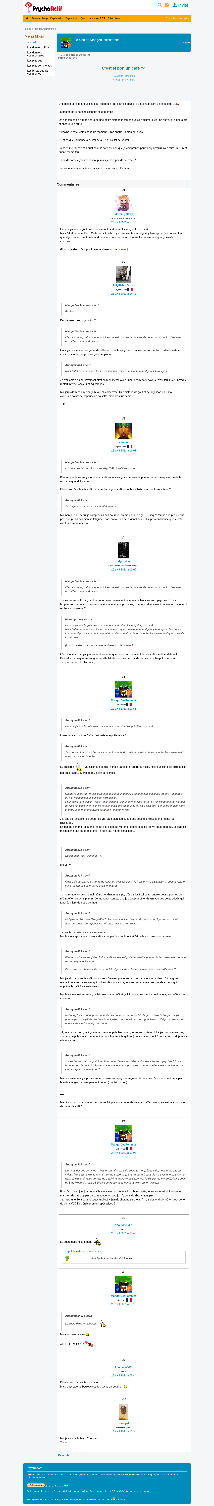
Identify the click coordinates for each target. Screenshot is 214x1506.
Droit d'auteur (33, 1491)
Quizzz (84, 18)
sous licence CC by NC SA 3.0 (114, 1491)
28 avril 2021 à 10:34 (123, 1431)
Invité (179, 5)
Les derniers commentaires (35, 54)
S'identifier (171, 18)
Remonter (64, 1455)
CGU (98, 1499)
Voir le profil (184, 42)
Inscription (184, 18)
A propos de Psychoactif (56, 1499)
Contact (107, 1499)
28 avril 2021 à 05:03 (123, 1152)
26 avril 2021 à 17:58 (123, 708)
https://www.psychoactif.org (81, 1491)
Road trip (130, 76)
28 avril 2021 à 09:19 (123, 1304)
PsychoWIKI (56, 18)
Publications (114, 18)
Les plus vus (34, 60)
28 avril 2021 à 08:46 (123, 1233)
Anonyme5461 (124, 1225)
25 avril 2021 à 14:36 (123, 293)
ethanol (124, 442)
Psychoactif (59, 1491)
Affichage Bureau (35, 1499)
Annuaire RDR (97, 18)
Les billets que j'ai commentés (37, 72)
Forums (36, 18)
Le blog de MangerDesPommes (97, 40)
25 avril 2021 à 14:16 (123, 222)
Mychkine (124, 561)
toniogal (124, 1423)
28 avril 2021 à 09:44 (123, 1375)
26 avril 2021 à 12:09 (123, 569)
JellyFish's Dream (123, 285)
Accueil (31, 42)
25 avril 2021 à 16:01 (123, 450)
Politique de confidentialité (82, 1499)
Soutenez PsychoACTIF (47, 1486)
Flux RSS (119, 1499)
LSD (175, 103)
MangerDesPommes (45, 28)
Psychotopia (71, 18)
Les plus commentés (39, 65)
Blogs (45, 18)
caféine (122, 249)
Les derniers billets (38, 47)
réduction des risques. (37, 1477)
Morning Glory (124, 214)
